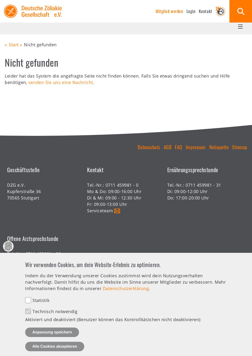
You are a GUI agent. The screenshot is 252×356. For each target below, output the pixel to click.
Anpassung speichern (52, 339)
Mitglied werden (169, 11)
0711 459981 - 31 (203, 185)
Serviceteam (100, 210)
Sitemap (239, 147)
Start (14, 44)
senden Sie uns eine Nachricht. (61, 82)
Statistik (41, 307)
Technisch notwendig (55, 318)
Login (191, 11)
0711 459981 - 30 (43, 254)
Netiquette (219, 147)
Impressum (196, 147)
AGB (168, 147)
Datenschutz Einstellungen (8, 252)
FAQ (178, 147)
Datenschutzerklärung (126, 295)
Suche (240, 11)
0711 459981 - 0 (122, 185)
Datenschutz (149, 147)
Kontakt (205, 11)
